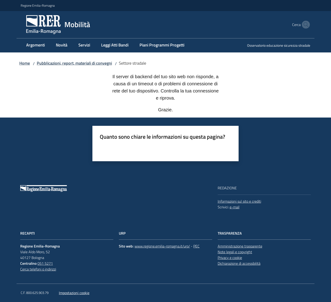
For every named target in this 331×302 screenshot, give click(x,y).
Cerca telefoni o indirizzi (38, 269)
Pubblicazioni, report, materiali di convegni (74, 63)
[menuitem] (35, 45)
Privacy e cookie (230, 257)
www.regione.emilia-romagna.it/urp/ (162, 246)
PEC (196, 246)
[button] (304, 24)
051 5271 (45, 263)
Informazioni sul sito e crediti (239, 201)
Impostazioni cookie (74, 293)
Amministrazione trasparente (240, 246)
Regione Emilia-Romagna (38, 5)
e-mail (235, 207)
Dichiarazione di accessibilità (239, 263)
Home (24, 63)
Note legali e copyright (235, 252)
